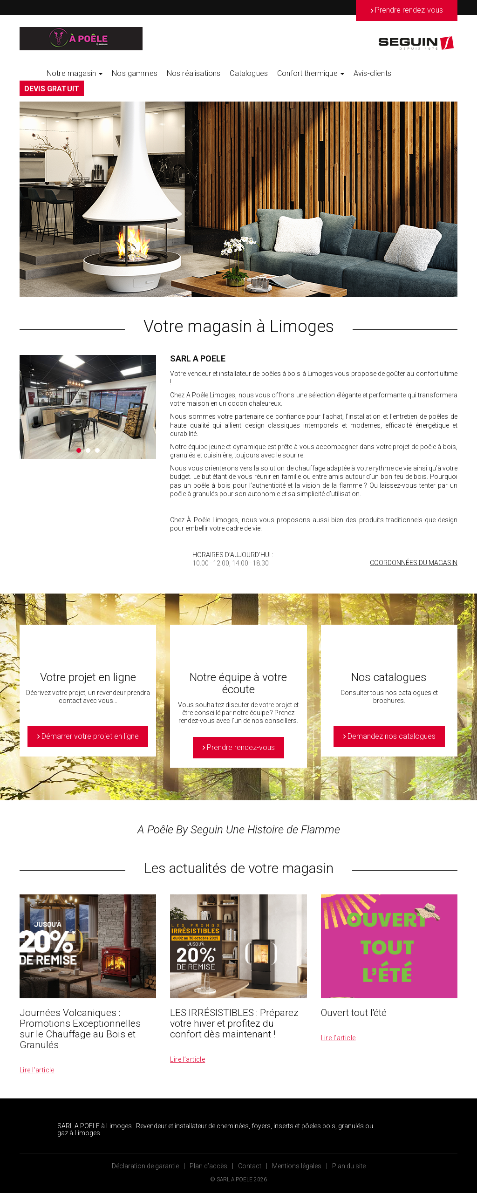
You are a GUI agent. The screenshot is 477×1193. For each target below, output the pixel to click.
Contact (249, 1166)
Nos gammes (134, 73)
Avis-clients (372, 73)
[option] (238, 199)
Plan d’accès (208, 1166)
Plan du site (349, 1166)
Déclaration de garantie (145, 1166)
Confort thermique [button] (310, 73)
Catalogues (249, 73)
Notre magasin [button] (74, 73)
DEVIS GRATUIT (51, 88)
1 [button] (78, 450)
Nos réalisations (194, 73)
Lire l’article (37, 1070)
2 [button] (88, 450)
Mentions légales (296, 1166)
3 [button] (97, 450)
